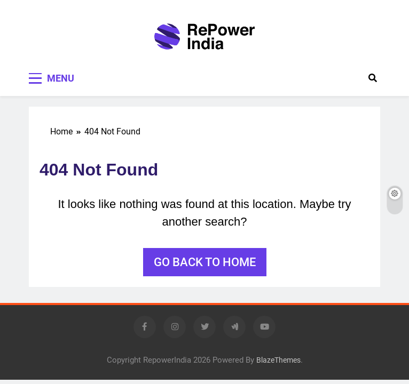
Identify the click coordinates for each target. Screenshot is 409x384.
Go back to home (205, 262)
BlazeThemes (278, 360)
